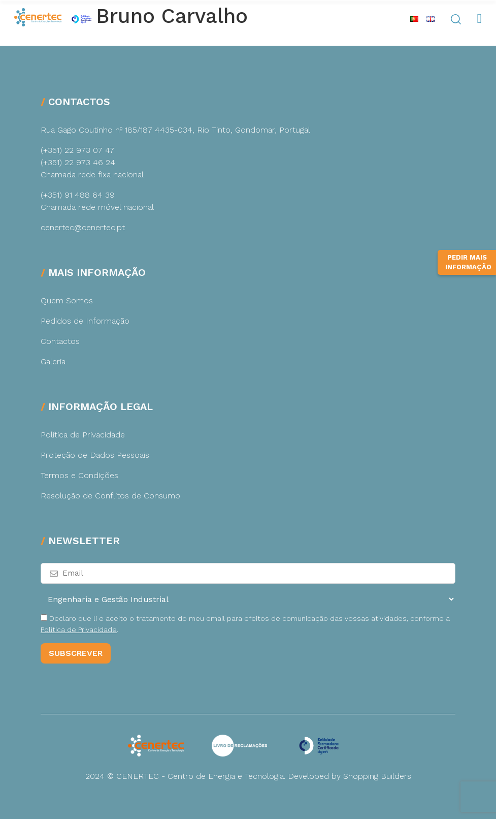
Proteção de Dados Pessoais (95, 455)
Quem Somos (67, 300)
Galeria (53, 361)
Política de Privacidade (83, 434)
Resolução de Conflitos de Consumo (110, 495)
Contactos (60, 341)
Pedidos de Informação (85, 321)
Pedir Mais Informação (468, 275)
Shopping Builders (377, 776)
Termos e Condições (79, 475)
